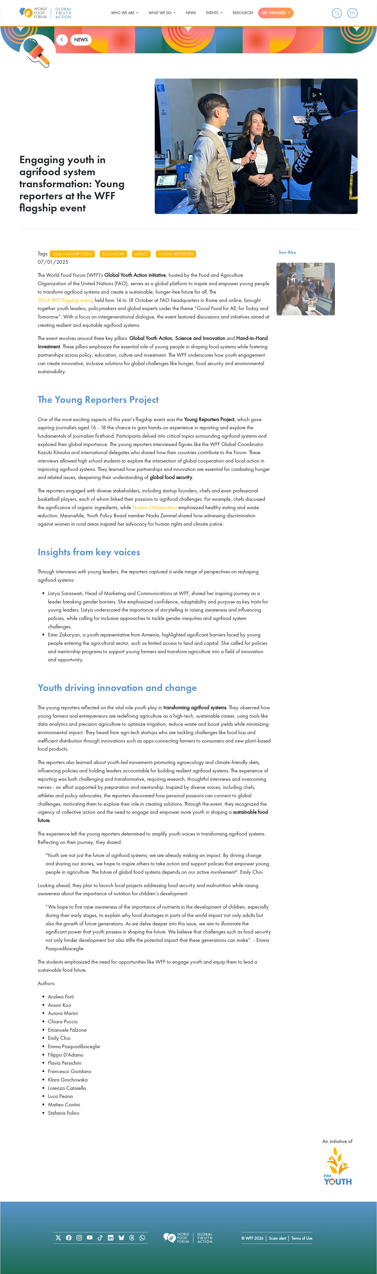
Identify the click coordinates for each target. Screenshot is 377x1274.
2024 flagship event (72, 254)
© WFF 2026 (252, 1238)
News (191, 12)
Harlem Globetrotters (154, 507)
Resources (243, 12)
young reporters (175, 254)
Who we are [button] (123, 12)
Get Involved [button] (274, 12)
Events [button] (212, 12)
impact (141, 254)
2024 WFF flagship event (65, 300)
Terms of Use (301, 1238)
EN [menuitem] (352, 12)
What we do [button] (160, 12)
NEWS (81, 39)
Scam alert (277, 1238)
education (113, 254)
